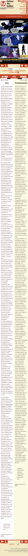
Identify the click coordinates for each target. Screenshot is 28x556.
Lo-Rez (2, 534)
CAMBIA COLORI (23, 1)
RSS (18, 544)
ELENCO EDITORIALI (20, 70)
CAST (25, 5)
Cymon (16, 484)
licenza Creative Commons (22, 550)
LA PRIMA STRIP (14, 72)
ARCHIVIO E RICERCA (7, 70)
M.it (7, 183)
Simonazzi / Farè (24, 548)
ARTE (25, 11)
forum (6, 190)
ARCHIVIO (24, 3)
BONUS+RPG (23, 9)
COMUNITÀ (24, 7)
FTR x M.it (24, 13)
